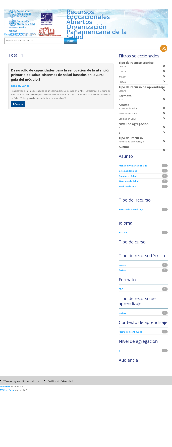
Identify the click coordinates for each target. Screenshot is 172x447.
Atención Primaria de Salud (133, 165)
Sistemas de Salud (128, 170)
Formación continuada (130, 331)
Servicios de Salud (128, 186)
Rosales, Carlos (20, 85)
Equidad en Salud (128, 175)
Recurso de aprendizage (131, 209)
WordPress (5, 386)
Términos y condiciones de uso (21, 381)
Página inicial (10, 34)
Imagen (122, 264)
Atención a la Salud (129, 181)
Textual (122, 270)
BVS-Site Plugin (7, 390)
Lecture (122, 312)
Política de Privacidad (60, 381)
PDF (121, 289)
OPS (21, 34)
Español (123, 232)
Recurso (18, 104)
